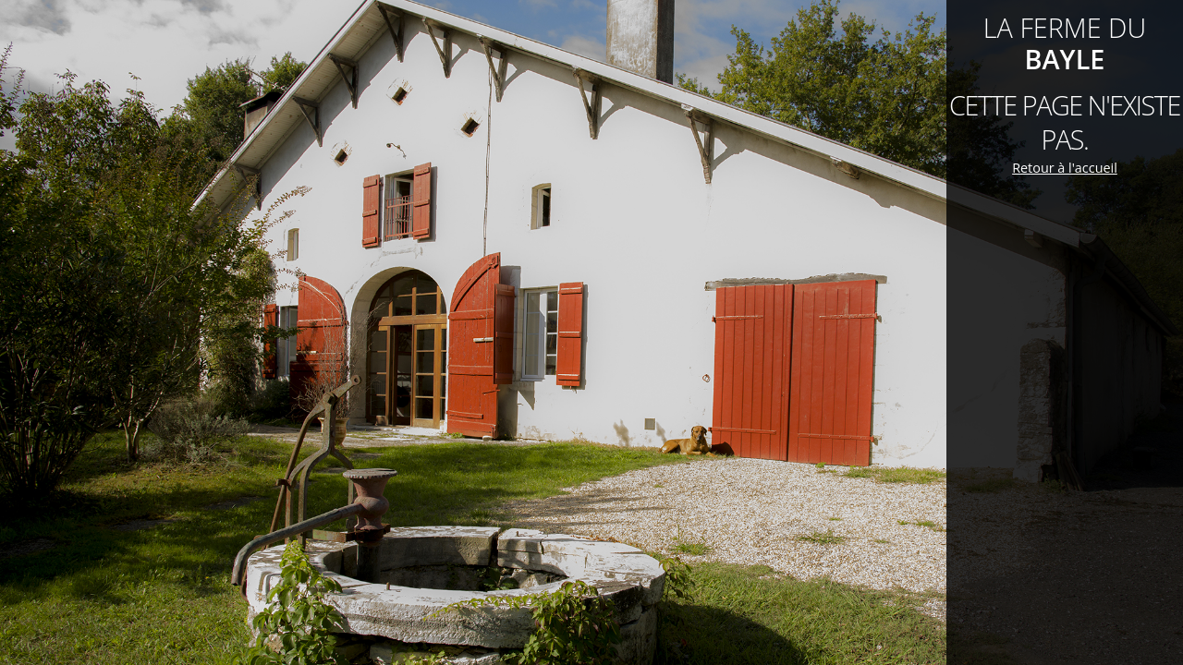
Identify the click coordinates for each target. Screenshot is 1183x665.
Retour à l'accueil (1064, 167)
